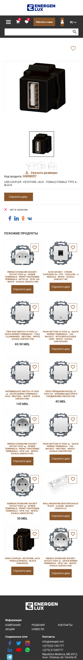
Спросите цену (18, 196)
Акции (10, 629)
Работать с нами (44, 22)
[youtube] (18, 650)
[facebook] (9, 643)
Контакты (65, 625)
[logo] (41, 7)
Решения (38, 625)
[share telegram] (9, 656)
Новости (38, 629)
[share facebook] (9, 218)
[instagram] (27, 643)
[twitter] (18, 643)
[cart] (17, 22)
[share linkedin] (16, 218)
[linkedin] (9, 650)
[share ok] (23, 218)
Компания (13, 625)
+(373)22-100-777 (53, 645)
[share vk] (29, 219)
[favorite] (26, 22)
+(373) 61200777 (52, 650)
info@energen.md (53, 641)
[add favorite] (73, 48)
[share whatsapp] (27, 650)
